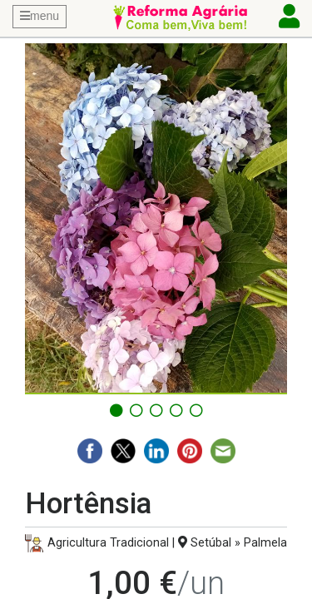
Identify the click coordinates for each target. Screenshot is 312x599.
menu (39, 15)
